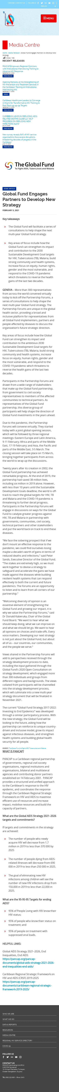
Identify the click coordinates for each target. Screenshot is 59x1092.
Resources (8, 1030)
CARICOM (11, 3)
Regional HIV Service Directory (17, 1041)
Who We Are (8, 1014)
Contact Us (20, 3)
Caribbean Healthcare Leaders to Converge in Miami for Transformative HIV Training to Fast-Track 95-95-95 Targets (21, 103)
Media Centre (9, 1035)
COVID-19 (6, 1046)
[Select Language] (48, 6)
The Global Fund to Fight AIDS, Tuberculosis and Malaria (27, 748)
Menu (50, 18)
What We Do (8, 1019)
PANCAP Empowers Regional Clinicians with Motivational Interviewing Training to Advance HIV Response (20, 68)
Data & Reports (10, 1025)
